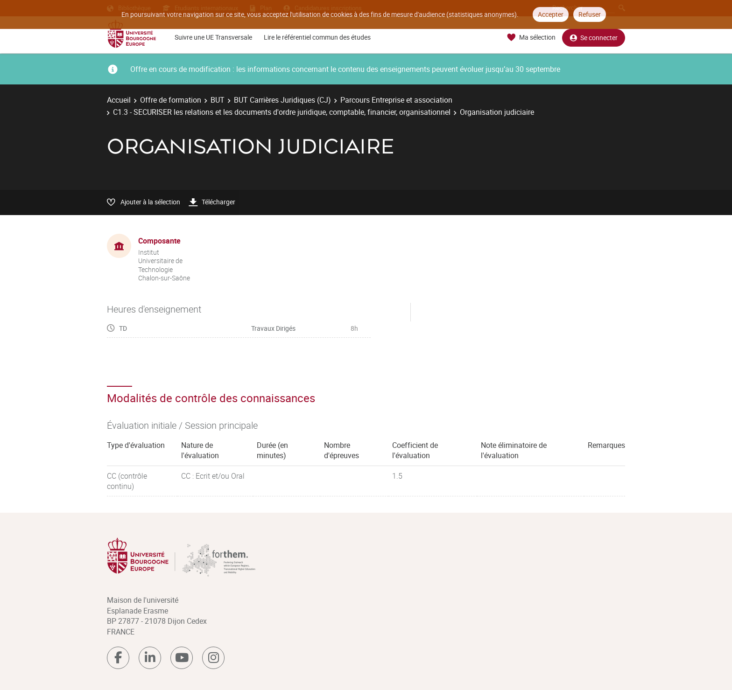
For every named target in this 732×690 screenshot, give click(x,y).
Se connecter (594, 37)
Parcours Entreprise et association (396, 100)
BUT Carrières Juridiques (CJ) (282, 100)
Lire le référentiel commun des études (317, 37)
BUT (218, 100)
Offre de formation (170, 100)
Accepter (550, 14)
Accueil (119, 100)
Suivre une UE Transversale (213, 37)
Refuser (589, 14)
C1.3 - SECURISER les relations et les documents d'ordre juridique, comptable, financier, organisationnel (281, 112)
